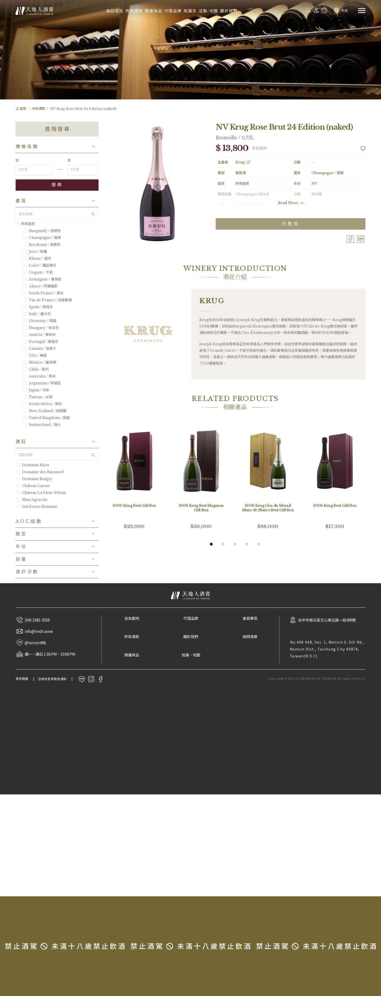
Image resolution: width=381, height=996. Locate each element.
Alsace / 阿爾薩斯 (40, 286)
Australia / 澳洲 (39, 376)
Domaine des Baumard (43, 472)
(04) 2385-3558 (37, 620)
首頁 (21, 109)
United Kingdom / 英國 (46, 418)
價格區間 (27, 146)
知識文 (190, 10)
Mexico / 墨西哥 (39, 362)
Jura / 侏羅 (35, 251)
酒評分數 (27, 572)
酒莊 (21, 441)
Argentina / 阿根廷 (42, 383)
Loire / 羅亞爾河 (39, 265)
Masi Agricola (34, 499)
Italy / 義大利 (37, 314)
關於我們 (228, 10)
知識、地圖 (191, 655)
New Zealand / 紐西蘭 (44, 411)
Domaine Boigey (37, 479)
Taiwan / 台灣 (37, 397)
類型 (21, 534)
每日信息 (115, 10)
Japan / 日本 (36, 390)
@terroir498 (35, 642)
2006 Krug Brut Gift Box (334, 505)
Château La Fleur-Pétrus (44, 492)
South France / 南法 (43, 293)
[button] (211, 544)
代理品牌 (173, 10)
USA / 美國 (35, 355)
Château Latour (36, 486)
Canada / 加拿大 (39, 348)
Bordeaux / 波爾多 (41, 244)
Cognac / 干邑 (38, 272)
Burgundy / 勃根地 (42, 231)
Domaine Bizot (35, 465)
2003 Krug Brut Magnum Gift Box (201, 507)
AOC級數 (29, 521)
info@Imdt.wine (39, 631)
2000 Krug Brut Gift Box (134, 505)
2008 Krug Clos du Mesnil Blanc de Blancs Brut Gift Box (268, 507)
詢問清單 (250, 636)
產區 (21, 201)
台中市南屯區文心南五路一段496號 (327, 620)
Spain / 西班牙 (38, 307)
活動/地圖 (208, 10)
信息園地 (131, 618)
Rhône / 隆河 (37, 258)
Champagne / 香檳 (42, 237)
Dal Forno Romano (40, 506)
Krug (242, 162)
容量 (21, 559)
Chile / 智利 (36, 369)
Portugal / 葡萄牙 (40, 341)
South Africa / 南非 (42, 404)
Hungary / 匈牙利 (41, 327)
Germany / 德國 (39, 321)
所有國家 (25, 224)
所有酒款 (134, 10)
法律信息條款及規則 (52, 679)
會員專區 (250, 618)
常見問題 (22, 679)
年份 (21, 546)
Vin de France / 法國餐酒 (47, 300)
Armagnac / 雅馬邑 (42, 279)
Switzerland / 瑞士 (42, 424)
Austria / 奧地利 (39, 334)
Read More (290, 203)
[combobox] (290, 10)
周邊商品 (153, 10)
